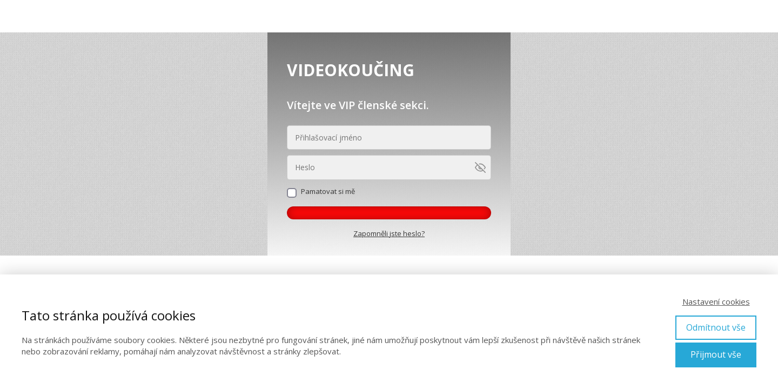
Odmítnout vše (716, 327)
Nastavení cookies (716, 301)
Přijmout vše (715, 354)
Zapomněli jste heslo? (389, 233)
